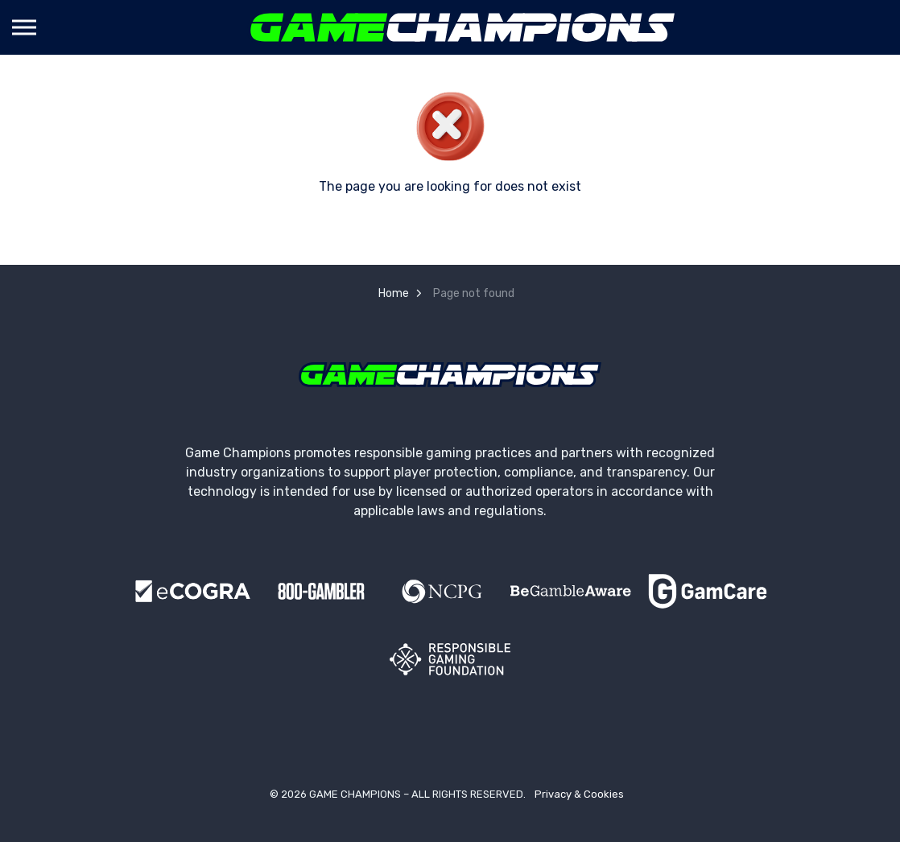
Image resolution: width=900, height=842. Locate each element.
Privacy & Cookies (579, 794)
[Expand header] (24, 27)
